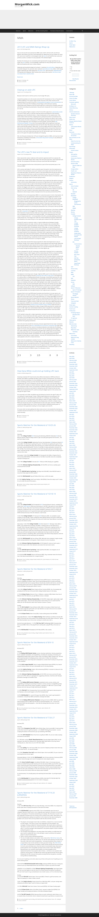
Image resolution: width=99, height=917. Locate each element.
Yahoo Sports (26, 506)
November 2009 (73, 730)
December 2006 (73, 797)
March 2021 (72, 468)
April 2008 (71, 767)
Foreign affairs (74, 169)
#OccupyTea (74, 154)
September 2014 (73, 618)
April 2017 (71, 559)
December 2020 (73, 474)
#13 (42, 504)
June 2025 (71, 374)
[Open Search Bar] (82, 31)
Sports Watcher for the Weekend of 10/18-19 (36, 494)
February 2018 (73, 539)
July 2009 (71, 738)
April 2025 (71, 377)
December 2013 (73, 636)
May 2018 (71, 534)
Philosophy (72, 148)
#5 (57, 436)
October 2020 (72, 478)
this (24, 62)
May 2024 (71, 397)
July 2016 (71, 576)
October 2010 (72, 709)
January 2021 (72, 472)
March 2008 (72, 769)
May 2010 (71, 719)
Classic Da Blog (26, 484)
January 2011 (72, 703)
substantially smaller (57, 112)
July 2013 (71, 645)
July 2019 (71, 507)
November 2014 (73, 614)
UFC (27, 80)
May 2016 (71, 580)
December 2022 (73, 428)
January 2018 (72, 541)
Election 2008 (74, 163)
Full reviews (74, 335)
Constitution (74, 156)
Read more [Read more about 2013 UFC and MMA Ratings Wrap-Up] (20, 77)
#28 (40, 524)
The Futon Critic (41, 70)
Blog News (73, 328)
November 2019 (73, 499)
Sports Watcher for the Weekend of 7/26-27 (36, 717)
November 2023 (73, 408)
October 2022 (72, 431)
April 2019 (71, 512)
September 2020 (73, 480)
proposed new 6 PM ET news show (45, 275)
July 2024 (71, 393)
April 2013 (71, 651)
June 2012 (71, 670)
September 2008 (73, 757)
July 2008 (71, 761)
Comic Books (72, 100)
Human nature (74, 150)
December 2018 (73, 520)
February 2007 (73, 794)
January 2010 (72, 726)
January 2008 (72, 772)
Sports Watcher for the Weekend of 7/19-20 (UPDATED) (36, 793)
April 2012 (71, 674)
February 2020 (73, 493)
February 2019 (73, 516)
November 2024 (73, 385)
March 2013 (72, 653)
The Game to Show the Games (57, 30)
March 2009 (72, 745)
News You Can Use (75, 141)
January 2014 (72, 634)
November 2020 (73, 476)
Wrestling (71, 344)
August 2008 (72, 759)
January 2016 (72, 587)
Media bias (72, 119)
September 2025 (73, 370)
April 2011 (71, 697)
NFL (42, 559)
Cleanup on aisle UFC (26, 90)
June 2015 (71, 601)
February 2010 (73, 724)
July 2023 (71, 414)
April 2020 (71, 489)
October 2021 (72, 454)
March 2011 (72, 699)
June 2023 (71, 416)
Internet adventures (74, 112)
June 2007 (71, 786)
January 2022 (72, 449)
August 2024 (72, 391)
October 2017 (72, 547)
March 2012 (72, 676)
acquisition (25, 211)
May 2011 (71, 695)
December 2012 (73, 659)
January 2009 (72, 749)
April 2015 (71, 605)
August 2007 (72, 782)
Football (73, 214)
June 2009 (71, 740)
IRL (73, 190)
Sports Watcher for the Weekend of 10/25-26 (36, 425)
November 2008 (73, 753)
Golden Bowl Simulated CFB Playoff (78, 235)
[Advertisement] (49, 19)
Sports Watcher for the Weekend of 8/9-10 (35, 642)
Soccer (72, 282)
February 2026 (73, 360)
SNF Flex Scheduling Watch (42, 30)
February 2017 (73, 562)
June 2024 (71, 395)
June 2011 (71, 693)
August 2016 (72, 574)
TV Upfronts (74, 318)
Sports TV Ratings (22, 80)
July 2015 (71, 599)
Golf (36, 708)
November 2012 (73, 661)
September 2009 (73, 734)
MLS (74, 284)
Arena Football (22, 783)
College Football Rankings (76, 224)
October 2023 (72, 410)
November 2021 (73, 453)
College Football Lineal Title (78, 219)
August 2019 (72, 505)
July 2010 (71, 715)
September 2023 (73, 412)
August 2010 (72, 713)
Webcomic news (75, 329)
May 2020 (71, 487)
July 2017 (71, 553)
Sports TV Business (23, 142)
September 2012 (73, 665)
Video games (72, 320)
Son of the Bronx (51, 67)
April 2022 (71, 443)
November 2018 (73, 522)
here (45, 56)
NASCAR (39, 484)
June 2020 (71, 485)
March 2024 (72, 401)
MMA (72, 274)
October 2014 (72, 616)
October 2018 (72, 524)
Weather (71, 322)
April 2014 (71, 628)
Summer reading (73, 307)
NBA (74, 206)
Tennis (50, 633)
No (71, 69)
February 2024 (73, 403)
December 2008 (73, 751)
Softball (73, 286)
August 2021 (72, 458)
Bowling (73, 210)
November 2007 (73, 776)
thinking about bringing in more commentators (49, 102)
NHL (72, 278)
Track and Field (75, 301)
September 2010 (73, 711)
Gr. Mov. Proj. (72, 41)
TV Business (72, 310)
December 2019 (73, 497)
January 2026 (72, 362)
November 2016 (73, 568)
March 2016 (72, 584)
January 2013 (72, 657)
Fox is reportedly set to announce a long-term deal (44, 325)
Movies (71, 124)
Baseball (20, 484)
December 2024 (73, 383)
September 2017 (73, 549)
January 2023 (72, 426)
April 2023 (71, 420)
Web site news (55, 559)
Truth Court (72, 309)
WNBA (74, 208)
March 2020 (72, 491)
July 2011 (71, 692)
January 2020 (72, 495)
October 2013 (72, 639)
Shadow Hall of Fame (78, 247)
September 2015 (73, 595)
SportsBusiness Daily (48, 69)
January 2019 (72, 518)
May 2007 (71, 788)
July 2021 (71, 460)
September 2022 (73, 433)
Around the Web (73, 96)
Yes (71, 67)
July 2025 (71, 372)
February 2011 (73, 701)
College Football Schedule (76, 229)
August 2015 (72, 597)
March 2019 (72, 514)
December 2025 (73, 364)
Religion (71, 178)
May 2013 (71, 649)
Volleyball (50, 783)
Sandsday (75, 331)
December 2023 (73, 406)
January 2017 (72, 564)
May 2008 (71, 765)
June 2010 (71, 717)
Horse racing (74, 268)
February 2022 (73, 447)
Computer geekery (74, 102)
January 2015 (72, 611)
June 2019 (71, 508)
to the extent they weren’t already (44, 137)
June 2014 (71, 624)
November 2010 (73, 707)
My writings (72, 146)
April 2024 (71, 399)
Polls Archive (72, 80)
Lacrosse (73, 270)
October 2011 (72, 686)
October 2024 (72, 387)
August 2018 (72, 528)
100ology (71, 92)
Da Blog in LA (72, 106)
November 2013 (73, 638)
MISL (72, 272)
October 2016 (72, 570)
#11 (39, 461)
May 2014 (71, 626)
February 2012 (73, 678)
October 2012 (72, 663)
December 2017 (73, 543)
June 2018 (71, 532)
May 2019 (71, 510)
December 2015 (73, 589)
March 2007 (72, 792)
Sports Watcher (44, 484)
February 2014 (73, 632)
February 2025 (73, 379)
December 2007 (73, 774)
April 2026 (71, 358)
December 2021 (73, 451)
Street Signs (72, 45)
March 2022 (72, 445)
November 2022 (73, 429)
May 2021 (71, 464)
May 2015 (71, 603)
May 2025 (71, 376)
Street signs (72, 305)
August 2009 (72, 736)
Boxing (73, 212)
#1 (62, 442)
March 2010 (72, 722)
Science (71, 180)
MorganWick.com (27, 4)
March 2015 (72, 607)
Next (22, 908)
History (71, 110)
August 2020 (72, 481)
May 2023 (71, 418)
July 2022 (71, 437)
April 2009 (71, 744)
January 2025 (72, 381)
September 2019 (73, 503)
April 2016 (71, 582)
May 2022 (71, 441)
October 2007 (72, 778)
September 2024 (73, 389)
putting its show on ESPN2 (41, 304)
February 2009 (73, 747)
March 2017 (72, 561)
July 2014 (71, 622)
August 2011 (72, 690)
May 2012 (71, 672)
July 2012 (71, 668)
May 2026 (71, 356)
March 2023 (72, 422)
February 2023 (73, 424)
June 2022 (71, 439)
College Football (33, 484)
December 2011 (73, 682)
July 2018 (71, 530)
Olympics (39, 708)
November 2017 (73, 545)
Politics (71, 152)
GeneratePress (57, 915)
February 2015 (73, 609)
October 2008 (72, 755)
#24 (33, 436)
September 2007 (73, 780)
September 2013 (73, 641)
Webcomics (30, 30)
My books (71, 132)
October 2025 (72, 368)
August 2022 (72, 435)
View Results (75, 79)
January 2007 (72, 796)
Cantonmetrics (69, 30)
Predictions (72, 176)
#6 (51, 442)
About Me (71, 94)
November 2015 (73, 591)
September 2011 (73, 688)
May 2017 (71, 557)
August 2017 (72, 551)
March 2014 (72, 630)
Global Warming (73, 108)
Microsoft (73, 104)
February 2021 (73, 470)
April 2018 (71, 535)
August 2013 (72, 643)
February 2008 (73, 771)
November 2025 (73, 366)
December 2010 (73, 705)
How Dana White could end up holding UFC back (38, 371)
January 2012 (72, 680)
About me (18, 30)
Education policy (75, 161)
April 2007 (71, 790)
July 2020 (71, 483)
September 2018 (73, 526)
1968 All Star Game (55, 838)
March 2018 (72, 537)
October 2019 (72, 501)
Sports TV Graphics (76, 292)
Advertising (74, 326)
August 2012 (72, 666)
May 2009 (71, 742)
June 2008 (71, 763)
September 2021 (73, 456)
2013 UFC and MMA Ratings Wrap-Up (33, 47)
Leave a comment (22, 81)
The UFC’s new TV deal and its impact (33, 152)
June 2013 (71, 647)
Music (70, 130)
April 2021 (71, 466)
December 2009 (73, 728)
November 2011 (73, 684)
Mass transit (72, 117)
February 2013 (73, 655)
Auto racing (21, 633)
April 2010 (71, 720)
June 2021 (71, 462)
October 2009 (72, 732)
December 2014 (73, 613)
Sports (24, 30)
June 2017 (71, 555)
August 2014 (72, 620)
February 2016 (73, 586)
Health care (74, 171)
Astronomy (74, 182)
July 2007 (71, 784)
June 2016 (71, 578)
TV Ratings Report (75, 312)
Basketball (73, 195)
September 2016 (73, 572)
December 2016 (73, 566)
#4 (40, 516)
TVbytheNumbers (57, 70)
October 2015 (72, 593)
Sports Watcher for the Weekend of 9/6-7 (34, 569)
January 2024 (72, 404)
